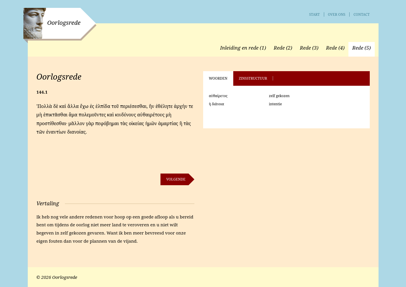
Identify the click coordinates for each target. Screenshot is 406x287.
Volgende (176, 179)
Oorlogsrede (64, 23)
